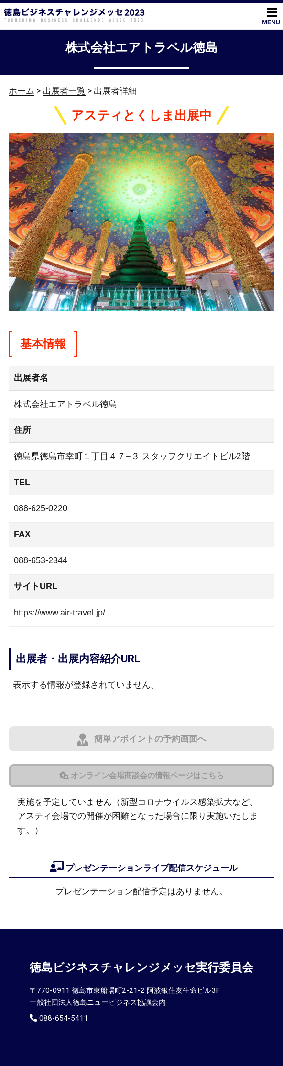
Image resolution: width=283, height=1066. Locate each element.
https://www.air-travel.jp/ (59, 612)
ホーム (21, 91)
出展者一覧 (64, 91)
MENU (271, 16)
